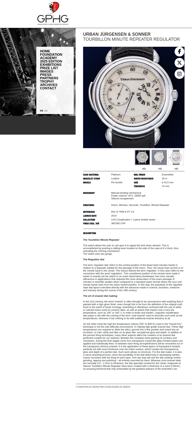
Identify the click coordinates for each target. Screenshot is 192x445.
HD (144, 168)
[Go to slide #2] (159, 157)
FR (41, 111)
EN (46, 111)
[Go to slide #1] (142, 157)
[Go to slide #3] (176, 157)
